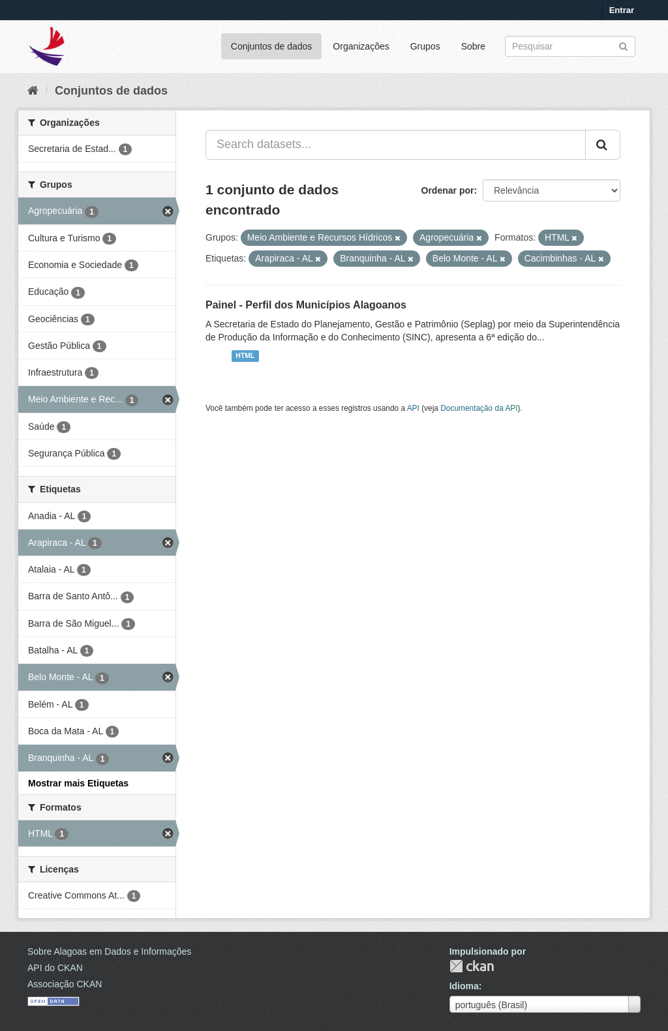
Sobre (473, 46)
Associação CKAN (64, 984)
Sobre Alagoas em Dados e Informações (109, 951)
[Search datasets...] (395, 145)
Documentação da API (478, 408)
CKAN (471, 966)
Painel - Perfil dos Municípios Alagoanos (305, 304)
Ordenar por (447, 190)
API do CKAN (55, 968)
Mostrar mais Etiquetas (78, 783)
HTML (244, 356)
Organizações (361, 46)
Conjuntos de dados (271, 46)
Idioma (464, 986)
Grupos (425, 46)
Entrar (621, 10)
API (413, 408)
